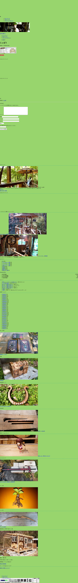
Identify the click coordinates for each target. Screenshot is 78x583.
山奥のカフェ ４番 (6, 265)
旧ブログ (1, 189)
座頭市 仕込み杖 (41, 431)
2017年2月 (4, 320)
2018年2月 (4, 310)
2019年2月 (4, 297)
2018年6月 (4, 306)
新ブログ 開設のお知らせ (7, 284)
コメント (1, 114)
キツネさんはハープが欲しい (5, 406)
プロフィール (7, 19)
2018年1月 (4, 311)
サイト (1, 121)
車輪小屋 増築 (5, 270)
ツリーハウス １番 (6, 264)
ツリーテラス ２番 (6, 263)
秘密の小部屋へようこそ (5, 568)
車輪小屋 (4, 269)
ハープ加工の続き (5, 283)
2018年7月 (4, 305)
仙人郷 (4, 100)
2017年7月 (4, 318)
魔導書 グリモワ (3, 354)
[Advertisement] (32, 7)
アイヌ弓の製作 (3, 526)
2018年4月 (4, 309)
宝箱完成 (1, 380)
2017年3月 (4, 319)
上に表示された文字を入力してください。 (8, 125)
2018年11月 (4, 301)
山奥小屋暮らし (3, 33)
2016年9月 (4, 326)
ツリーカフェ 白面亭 (4, 234)
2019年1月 (4, 298)
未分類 (3, 266)
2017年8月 (4, 317)
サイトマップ (7, 18)
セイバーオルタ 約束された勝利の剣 (7, 481)
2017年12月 (4, 312)
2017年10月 (4, 314)
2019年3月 (4, 296)
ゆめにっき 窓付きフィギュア (44, 455)
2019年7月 (4, 294)
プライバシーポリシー (9, 20)
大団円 (3, 288)
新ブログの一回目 (3, 190)
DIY (3, 261)
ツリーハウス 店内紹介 (43, 255)
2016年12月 (4, 322)
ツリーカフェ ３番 (6, 262)
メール (1, 118)
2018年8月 (4, 304)
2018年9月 (4, 303)
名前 (1, 116)
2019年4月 (4, 295)
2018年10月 (4, 302)
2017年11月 (4, 313)
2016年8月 (4, 327)
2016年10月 (4, 325)
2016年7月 (4, 328)
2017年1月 (4, 321)
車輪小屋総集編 (3, 563)
